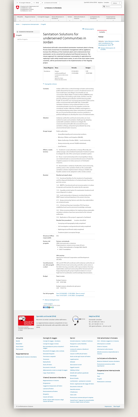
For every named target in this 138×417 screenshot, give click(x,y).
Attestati (72, 362)
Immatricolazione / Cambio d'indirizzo (81, 341)
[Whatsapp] (51, 307)
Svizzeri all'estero (48, 397)
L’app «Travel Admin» (49, 373)
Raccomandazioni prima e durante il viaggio (53, 347)
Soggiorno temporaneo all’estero (52, 386)
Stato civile (73, 394)
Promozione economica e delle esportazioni (106, 365)
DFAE (37, 2)
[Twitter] (46, 307)
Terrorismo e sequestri (49, 356)
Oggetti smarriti (74, 367)
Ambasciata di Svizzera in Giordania (26, 357)
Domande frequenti (48, 353)
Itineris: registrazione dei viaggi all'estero (82, 384)
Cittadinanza (74, 392)
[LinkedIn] (47, 307)
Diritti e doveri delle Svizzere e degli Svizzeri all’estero (53, 400)
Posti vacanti (19, 349)
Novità (18, 341)
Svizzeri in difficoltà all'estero (78, 353)
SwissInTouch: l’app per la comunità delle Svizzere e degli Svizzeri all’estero (82, 401)
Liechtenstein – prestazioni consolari (80, 381)
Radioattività (46, 362)
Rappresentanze (30, 18)
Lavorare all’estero (48, 388)
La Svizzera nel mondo (50, 2)
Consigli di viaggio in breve (51, 343)
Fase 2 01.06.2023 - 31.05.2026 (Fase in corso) (70, 293)
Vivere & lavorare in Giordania (58, 18)
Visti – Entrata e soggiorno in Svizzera (108, 341)
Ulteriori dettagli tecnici (51, 300)
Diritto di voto (74, 346)
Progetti (99, 379)
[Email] (53, 307)
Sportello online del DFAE (46, 316)
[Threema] (49, 307)
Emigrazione (46, 383)
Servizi (70, 18)
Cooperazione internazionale (113, 18)
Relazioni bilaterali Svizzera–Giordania (108, 361)
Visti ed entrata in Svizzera (81, 18)
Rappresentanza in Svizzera (51, 380)
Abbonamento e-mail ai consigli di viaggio (55, 370)
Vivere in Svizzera (102, 346)
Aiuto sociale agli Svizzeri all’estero (80, 356)
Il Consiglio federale (24, 2)
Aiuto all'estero (47, 364)
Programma (100, 373)
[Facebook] (44, 307)
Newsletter (19, 343)
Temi (98, 376)
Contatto (101, 32)
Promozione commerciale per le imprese (81, 397)
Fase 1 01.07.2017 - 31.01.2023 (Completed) (70, 295)
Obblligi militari (74, 370)
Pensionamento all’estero (50, 391)
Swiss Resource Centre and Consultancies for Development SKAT (108, 43)
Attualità (20, 18)
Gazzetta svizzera (75, 389)
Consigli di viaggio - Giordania (51, 341)
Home (17, 24)
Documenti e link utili (49, 367)
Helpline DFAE (94, 316)
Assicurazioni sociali (76, 364)
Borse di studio (74, 378)
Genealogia (73, 375)
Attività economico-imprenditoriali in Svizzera (108, 353)
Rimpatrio (46, 394)
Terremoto (46, 359)
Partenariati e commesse (104, 381)
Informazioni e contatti (104, 343)
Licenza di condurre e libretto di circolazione (79, 350)
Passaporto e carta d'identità (78, 343)
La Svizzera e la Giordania (97, 18)
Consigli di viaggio (43, 18)
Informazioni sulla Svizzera (105, 349)
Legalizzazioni (74, 359)
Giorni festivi (19, 346)
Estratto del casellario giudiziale (79, 373)
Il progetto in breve (50, 84)
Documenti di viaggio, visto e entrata (53, 351)
